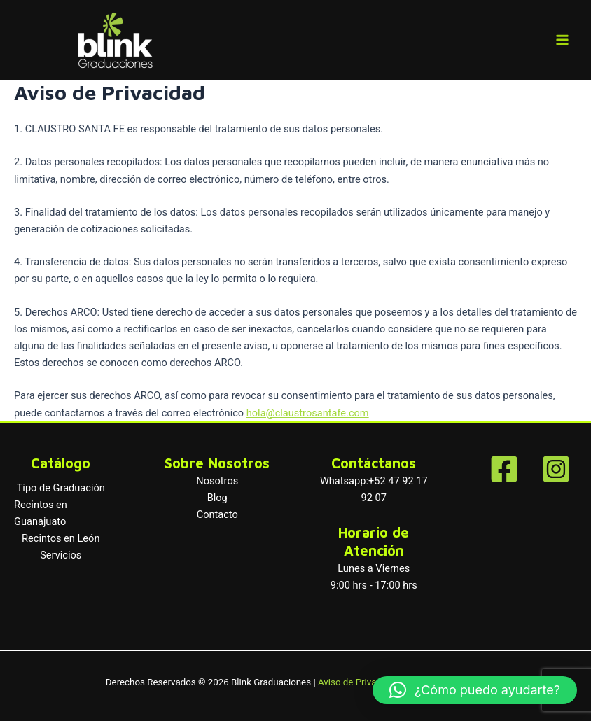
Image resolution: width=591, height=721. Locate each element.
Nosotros (217, 481)
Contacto (217, 514)
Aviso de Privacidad (358, 682)
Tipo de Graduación (61, 488)
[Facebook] (504, 469)
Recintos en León (60, 538)
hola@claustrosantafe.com (307, 413)
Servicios (60, 555)
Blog (217, 497)
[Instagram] (556, 469)
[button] (475, 690)
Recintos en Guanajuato (40, 513)
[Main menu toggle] (562, 40)
